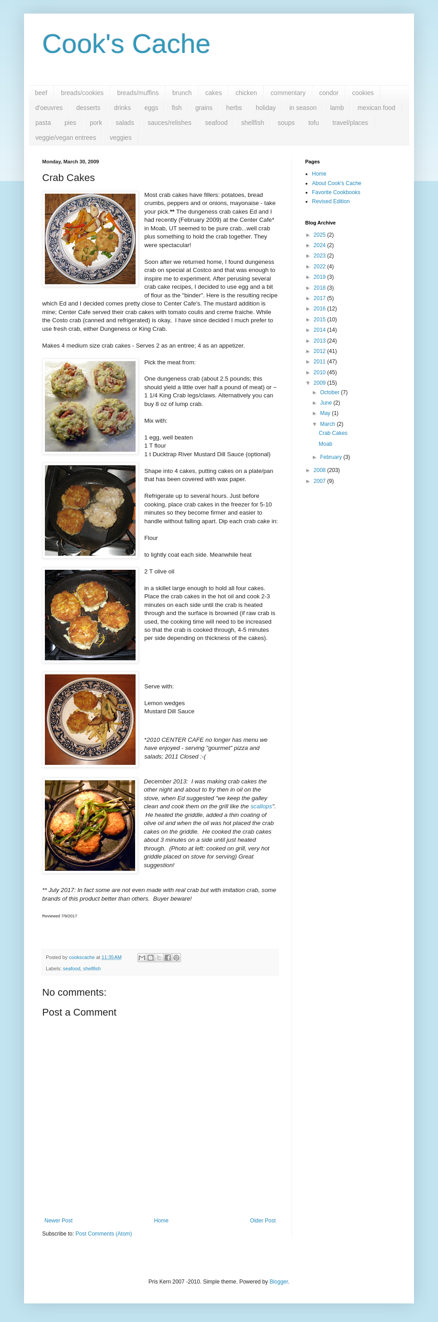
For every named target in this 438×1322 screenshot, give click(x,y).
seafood (216, 122)
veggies (120, 137)
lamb (337, 107)
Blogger (278, 1282)
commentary (288, 92)
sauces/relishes (170, 122)
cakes (213, 92)
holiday (266, 107)
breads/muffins (138, 92)
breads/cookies (82, 92)
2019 (320, 277)
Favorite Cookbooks (336, 192)
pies (70, 122)
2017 (320, 298)
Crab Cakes (333, 433)
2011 (320, 361)
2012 (320, 351)
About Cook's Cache (336, 183)
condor (329, 92)
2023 (320, 256)
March (328, 424)
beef (41, 92)
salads (125, 122)
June (326, 403)
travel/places (350, 122)
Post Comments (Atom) (103, 1234)
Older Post (263, 1220)
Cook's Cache (126, 44)
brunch (182, 92)
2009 (320, 383)
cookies (363, 92)
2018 (320, 288)
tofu (313, 122)
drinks (122, 107)
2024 (320, 245)
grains (204, 107)
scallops (262, 806)
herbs (234, 107)
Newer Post (58, 1220)
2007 (320, 481)
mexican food (376, 107)
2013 (320, 341)
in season (302, 107)
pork (96, 122)
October (330, 392)
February (331, 457)
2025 (320, 235)
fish (177, 107)
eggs (151, 107)
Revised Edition (331, 201)
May (326, 413)
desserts (88, 107)
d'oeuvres (49, 107)
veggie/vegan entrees (65, 137)
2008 (320, 470)
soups (286, 122)
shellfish (252, 122)
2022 (320, 266)
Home (161, 1220)
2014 (320, 330)
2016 (320, 308)
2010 (320, 372)
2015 (320, 319)
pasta (43, 122)
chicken (246, 92)
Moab (325, 444)
